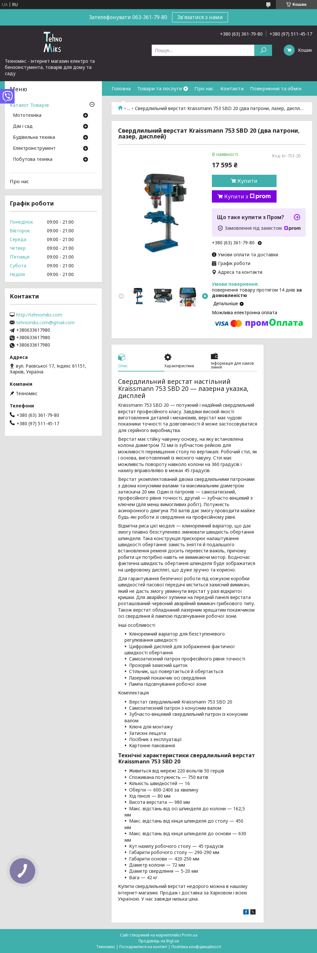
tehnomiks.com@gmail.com (45, 323)
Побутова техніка (32, 159)
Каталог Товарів (29, 105)
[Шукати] (263, 50)
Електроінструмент (34, 148)
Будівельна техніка (34, 137)
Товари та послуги (159, 88)
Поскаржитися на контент (143, 946)
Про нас (204, 88)
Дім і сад (23, 126)
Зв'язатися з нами (200, 17)
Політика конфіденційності (196, 946)
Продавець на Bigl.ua (158, 941)
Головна (121, 88)
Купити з (247, 196)
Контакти (232, 88)
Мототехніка (27, 115)
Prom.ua (189, 935)
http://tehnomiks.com (39, 315)
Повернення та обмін (275, 88)
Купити (247, 180)
